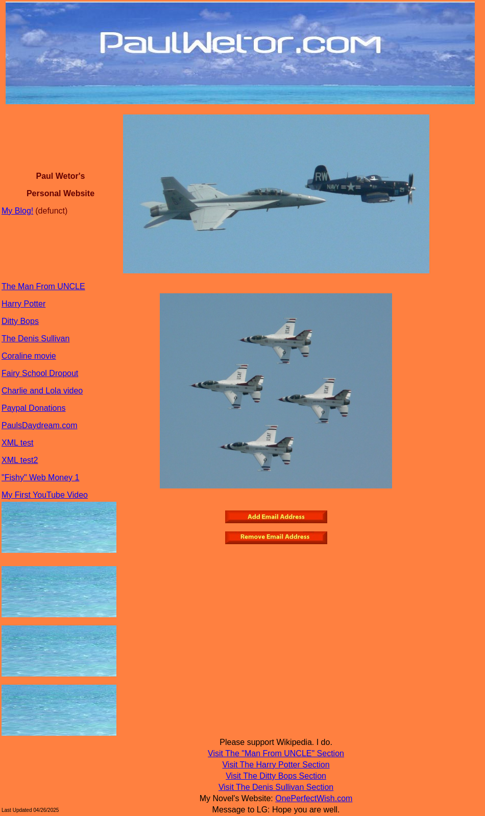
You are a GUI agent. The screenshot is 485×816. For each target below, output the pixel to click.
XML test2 (20, 460)
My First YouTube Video (45, 495)
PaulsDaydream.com (40, 425)
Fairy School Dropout (40, 373)
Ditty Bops (20, 321)
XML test (18, 442)
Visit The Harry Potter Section (275, 764)
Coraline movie (29, 356)
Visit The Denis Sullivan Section (276, 787)
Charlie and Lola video (42, 390)
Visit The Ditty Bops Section (276, 776)
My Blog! (17, 210)
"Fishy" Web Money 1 (40, 477)
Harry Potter (23, 303)
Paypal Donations (33, 408)
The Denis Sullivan (35, 338)
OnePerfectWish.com (313, 798)
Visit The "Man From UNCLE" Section (276, 753)
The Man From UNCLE (43, 286)
